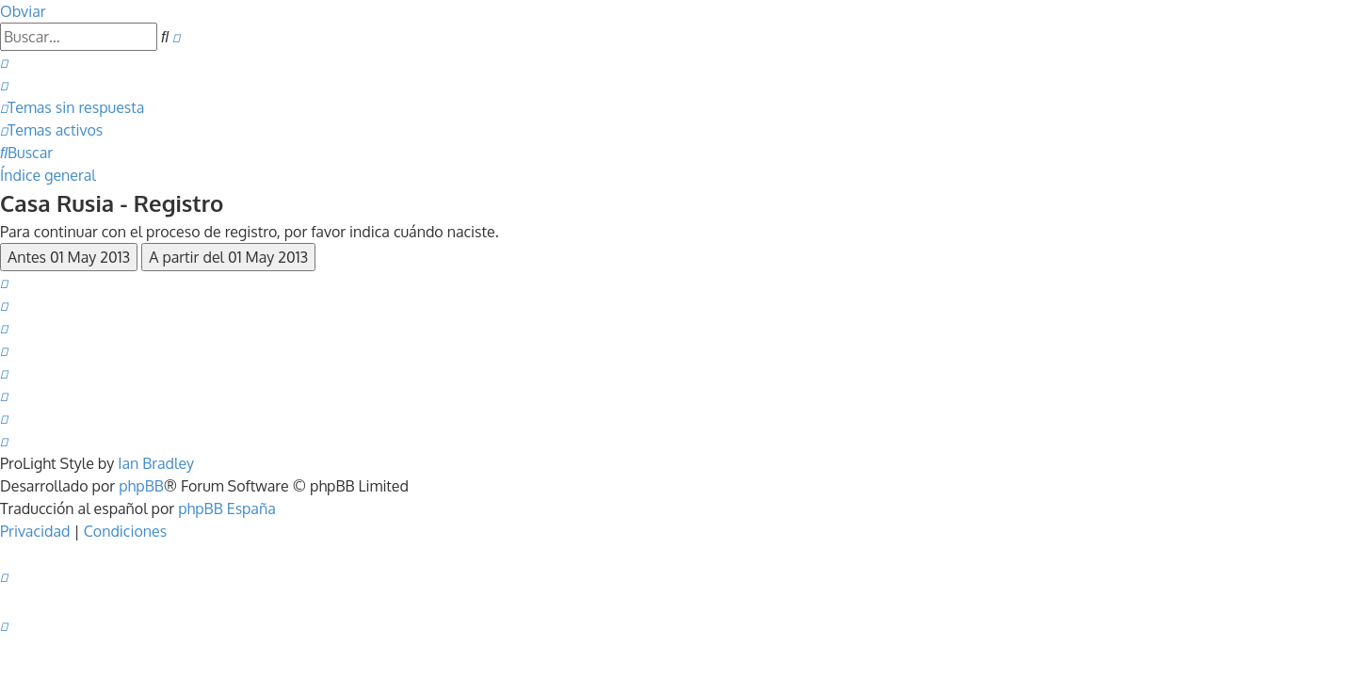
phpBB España (227, 508)
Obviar (23, 11)
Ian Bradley (156, 463)
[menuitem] (4, 62)
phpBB (141, 485)
